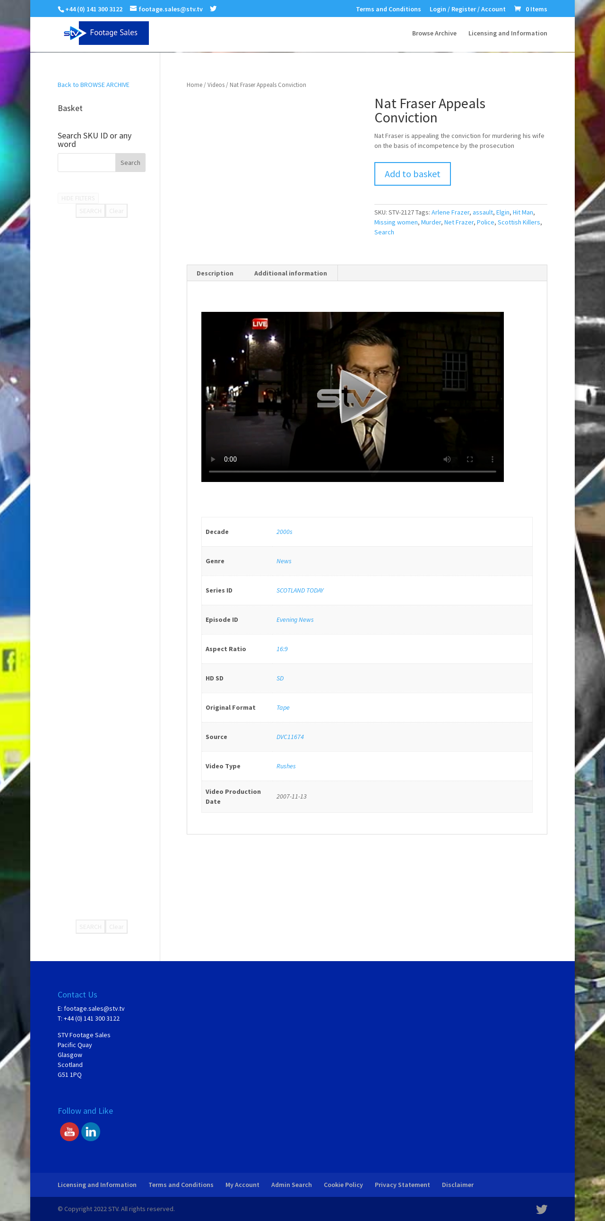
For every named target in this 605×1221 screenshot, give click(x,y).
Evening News (295, 619)
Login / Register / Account (468, 9)
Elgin (503, 212)
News (284, 561)
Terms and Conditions (388, 9)
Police (485, 222)
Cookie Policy (343, 1184)
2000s (285, 531)
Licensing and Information (507, 33)
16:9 (282, 649)
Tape (283, 707)
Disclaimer (458, 1184)
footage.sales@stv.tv (94, 1008)
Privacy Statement (402, 1184)
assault (483, 212)
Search (384, 232)
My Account (242, 1184)
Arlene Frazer (450, 212)
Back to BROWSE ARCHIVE (94, 84)
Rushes (286, 766)
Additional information (290, 273)
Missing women (396, 222)
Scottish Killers (519, 222)
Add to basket (413, 174)
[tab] (215, 273)
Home (194, 85)
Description (215, 273)
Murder (431, 222)
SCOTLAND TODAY (300, 590)
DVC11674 (290, 736)
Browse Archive (434, 33)
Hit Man (523, 212)
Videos (216, 85)
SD (280, 678)
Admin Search (291, 1184)
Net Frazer (459, 222)
